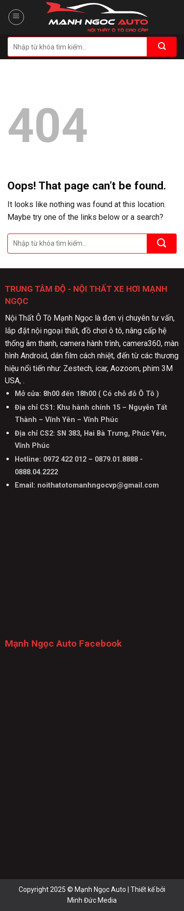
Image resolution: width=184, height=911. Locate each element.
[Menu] (16, 17)
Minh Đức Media (92, 900)
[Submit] (162, 47)
